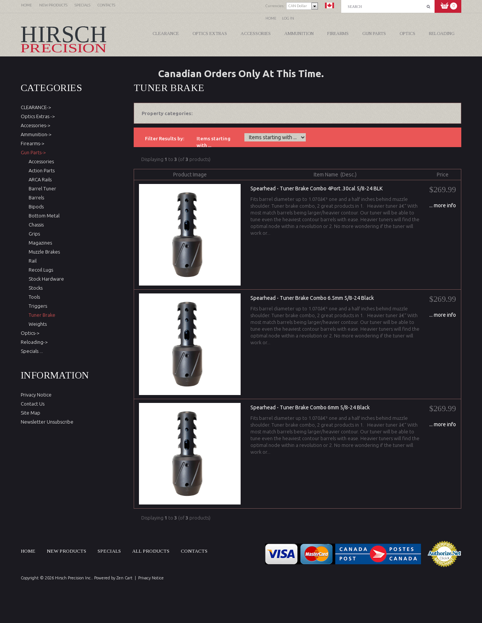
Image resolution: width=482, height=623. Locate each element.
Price (442, 175)
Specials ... (32, 351)
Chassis (35, 224)
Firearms (338, 33)
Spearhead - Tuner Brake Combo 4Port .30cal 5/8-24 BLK (316, 188)
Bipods (35, 206)
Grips (33, 233)
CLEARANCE (166, 33)
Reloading (442, 33)
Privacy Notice (36, 394)
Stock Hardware (45, 278)
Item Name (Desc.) (335, 175)
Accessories (256, 33)
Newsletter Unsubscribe (47, 421)
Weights (36, 324)
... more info (442, 205)
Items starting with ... (213, 142)
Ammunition (299, 33)
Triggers (36, 305)
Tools (33, 296)
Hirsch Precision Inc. (73, 578)
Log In (288, 18)
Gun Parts (374, 33)
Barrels (35, 197)
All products (150, 551)
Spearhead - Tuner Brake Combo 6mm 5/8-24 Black (310, 407)
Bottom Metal (42, 215)
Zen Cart (124, 578)
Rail (31, 260)
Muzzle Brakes (43, 251)
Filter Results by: (164, 138)
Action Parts (40, 170)
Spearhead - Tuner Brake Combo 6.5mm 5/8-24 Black (312, 298)
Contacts (194, 551)
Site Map (30, 412)
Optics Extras (209, 33)
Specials (109, 551)
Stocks (34, 287)
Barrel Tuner (41, 188)
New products (66, 551)
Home (270, 18)
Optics (407, 33)
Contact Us (32, 403)
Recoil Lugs (39, 269)
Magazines (39, 242)
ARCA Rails (39, 179)
